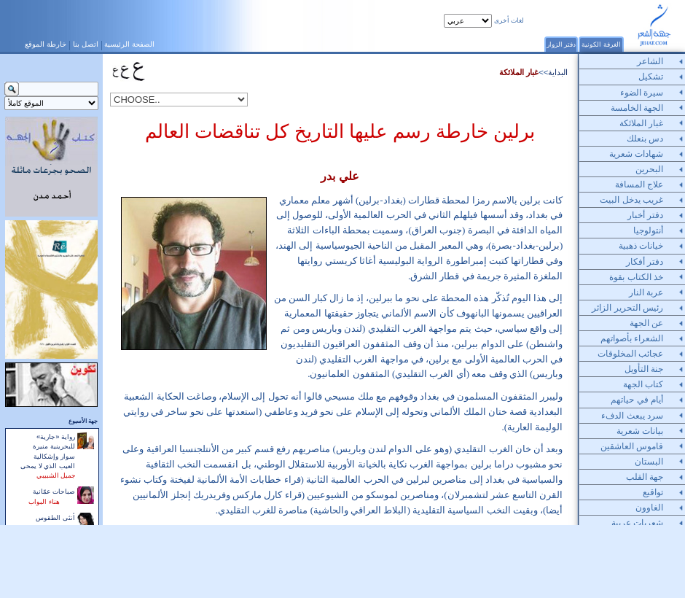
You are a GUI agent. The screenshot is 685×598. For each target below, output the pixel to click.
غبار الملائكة (519, 72)
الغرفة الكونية (601, 44)
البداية (558, 72)
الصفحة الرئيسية (129, 44)
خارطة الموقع (45, 44)
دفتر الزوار (561, 44)
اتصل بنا (85, 44)
